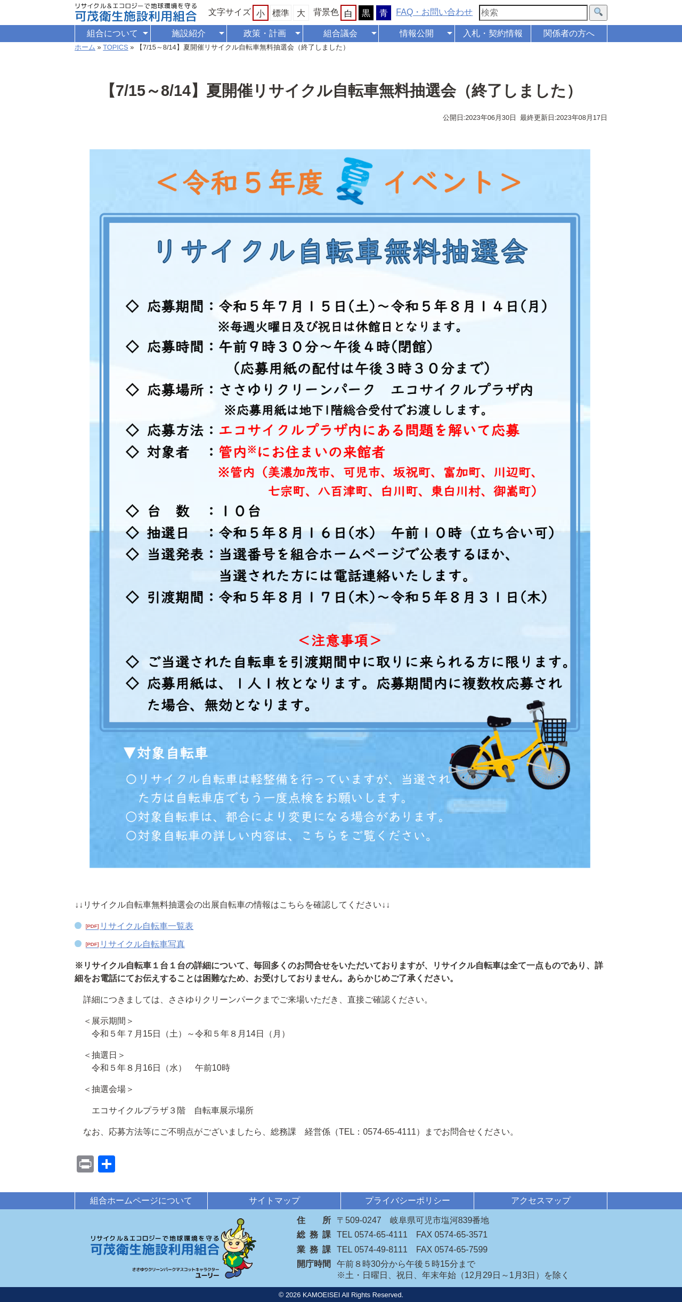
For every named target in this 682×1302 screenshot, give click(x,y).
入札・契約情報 (493, 33)
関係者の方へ (569, 33)
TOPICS (115, 47)
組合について (112, 33)
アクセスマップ (541, 1200)
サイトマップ (274, 1200)
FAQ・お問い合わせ (434, 12)
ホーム (85, 47)
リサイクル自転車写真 (142, 944)
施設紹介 (189, 33)
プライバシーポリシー (407, 1200)
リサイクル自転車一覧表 (146, 926)
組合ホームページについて (141, 1200)
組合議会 (340, 33)
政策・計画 (264, 33)
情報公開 (417, 33)
